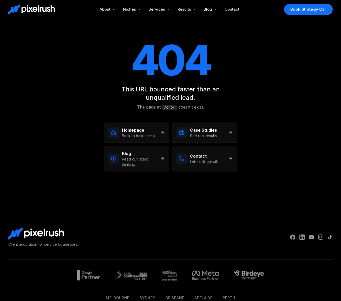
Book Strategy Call (308, 9)
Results (187, 9)
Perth (229, 298)
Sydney (147, 298)
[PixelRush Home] (31, 9)
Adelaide (203, 298)
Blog (210, 9)
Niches (132, 9)
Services (159, 9)
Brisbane (175, 298)
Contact (232, 9)
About (108, 9)
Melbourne (117, 298)
